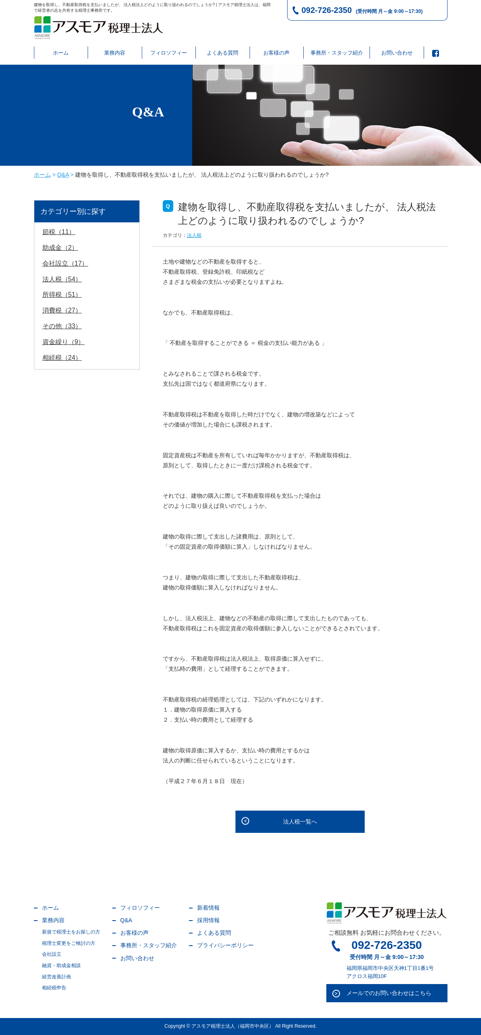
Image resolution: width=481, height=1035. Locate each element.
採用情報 (208, 920)
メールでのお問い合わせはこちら (389, 993)
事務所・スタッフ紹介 (337, 53)
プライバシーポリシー (225, 945)
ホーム (61, 53)
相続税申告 (54, 988)
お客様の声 (276, 53)
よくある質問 (222, 53)
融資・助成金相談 (61, 965)
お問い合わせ (397, 53)
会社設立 (51, 954)
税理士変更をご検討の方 (68, 943)
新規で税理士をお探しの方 (71, 932)
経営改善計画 (56, 977)
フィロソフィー (168, 53)
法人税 (194, 235)
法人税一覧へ (300, 821)
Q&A (126, 920)
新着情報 (208, 907)
